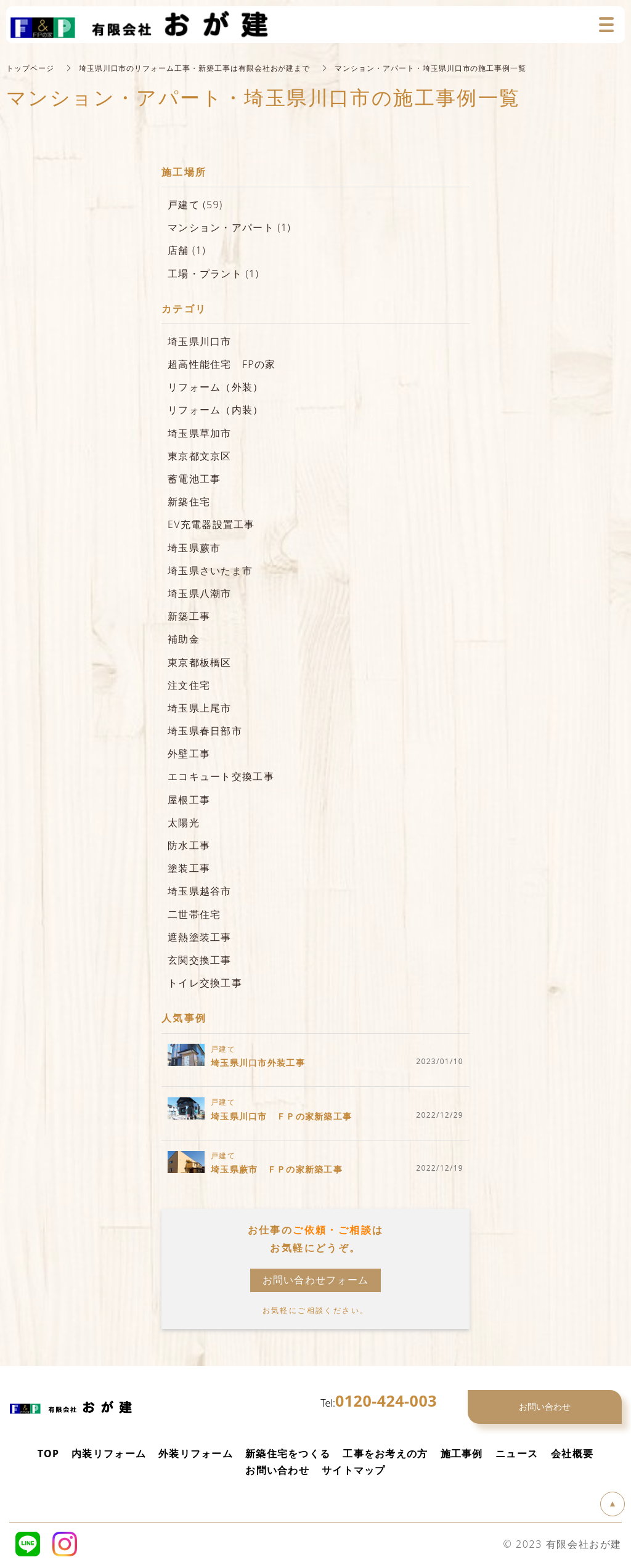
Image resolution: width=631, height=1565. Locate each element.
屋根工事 (189, 799)
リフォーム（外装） (216, 386)
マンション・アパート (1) (229, 227)
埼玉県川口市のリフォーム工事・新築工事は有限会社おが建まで (195, 67)
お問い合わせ (277, 1469)
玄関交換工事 (200, 959)
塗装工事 (189, 867)
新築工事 (189, 615)
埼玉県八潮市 (200, 593)
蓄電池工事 (194, 478)
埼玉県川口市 (200, 341)
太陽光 (184, 822)
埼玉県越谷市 (200, 890)
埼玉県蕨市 (194, 547)
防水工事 (189, 845)
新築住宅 (189, 501)
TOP (48, 1453)
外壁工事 (189, 753)
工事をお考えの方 (385, 1453)
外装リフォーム (195, 1453)
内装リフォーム (108, 1453)
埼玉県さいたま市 (210, 570)
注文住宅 (189, 684)
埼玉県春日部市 (205, 730)
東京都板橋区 (200, 662)
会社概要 (572, 1453)
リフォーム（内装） (216, 409)
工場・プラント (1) (213, 273)
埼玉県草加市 (200, 432)
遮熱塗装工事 (200, 936)
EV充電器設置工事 (211, 523)
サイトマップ (354, 1469)
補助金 (184, 638)
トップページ (30, 67)
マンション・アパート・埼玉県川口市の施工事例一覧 (431, 67)
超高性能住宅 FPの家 (222, 363)
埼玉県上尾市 (200, 707)
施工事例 (462, 1453)
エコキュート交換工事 (221, 775)
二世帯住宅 (194, 914)
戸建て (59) (195, 204)
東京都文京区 (200, 455)
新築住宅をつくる (287, 1453)
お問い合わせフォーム (316, 1279)
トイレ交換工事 (205, 982)
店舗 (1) (187, 249)
